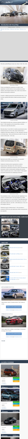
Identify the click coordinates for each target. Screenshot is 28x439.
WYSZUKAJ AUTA (18, 310)
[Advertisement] (14, 46)
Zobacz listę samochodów (14, 306)
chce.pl (7, 2)
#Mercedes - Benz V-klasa (5, 29)
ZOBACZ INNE (9, 310)
